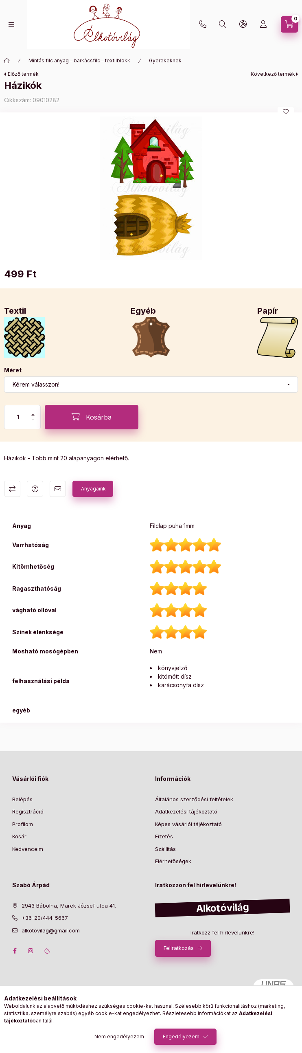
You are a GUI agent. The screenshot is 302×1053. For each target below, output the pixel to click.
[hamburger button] (11, 24)
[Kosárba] (91, 417)
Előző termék (23, 74)
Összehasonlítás (12, 489)
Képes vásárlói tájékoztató (188, 824)
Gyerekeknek (165, 60)
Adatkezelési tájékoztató (186, 811)
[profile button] (263, 24)
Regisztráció (28, 811)
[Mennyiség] (18, 417)
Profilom (22, 824)
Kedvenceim (27, 849)
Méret (13, 370)
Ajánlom (58, 489)
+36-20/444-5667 (202, 24)
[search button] (222, 24)
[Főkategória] (7, 60)
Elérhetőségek (173, 861)
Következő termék (273, 74)
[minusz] (33, 419)
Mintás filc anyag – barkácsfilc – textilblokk (79, 60)
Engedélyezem (181, 1036)
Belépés (22, 799)
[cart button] (289, 24)
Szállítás (165, 849)
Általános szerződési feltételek (194, 799)
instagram (31, 951)
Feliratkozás (179, 948)
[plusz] (33, 414)
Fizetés (164, 836)
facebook (15, 951)
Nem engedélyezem (119, 1036)
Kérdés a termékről (35, 489)
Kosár (19, 836)
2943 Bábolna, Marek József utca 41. (69, 905)
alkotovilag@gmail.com (51, 930)
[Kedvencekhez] (286, 112)
